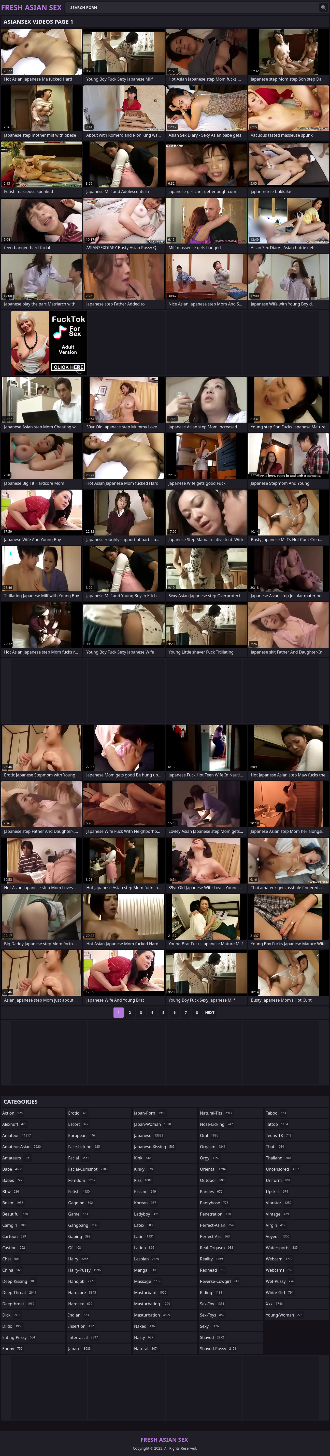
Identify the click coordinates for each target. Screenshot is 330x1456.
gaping (80, 1236)
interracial (83, 1337)
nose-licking (217, 1124)
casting (14, 1247)
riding (211, 1292)
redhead (213, 1270)
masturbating (152, 1304)
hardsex (81, 1304)
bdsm (13, 1203)
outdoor (213, 1180)
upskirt (277, 1191)
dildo (13, 1326)
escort (79, 1124)
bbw (11, 1191)
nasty (144, 1337)
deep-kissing (19, 1281)
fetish (79, 1191)
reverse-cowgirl (220, 1281)
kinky (144, 1169)
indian (79, 1315)
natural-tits (217, 1113)
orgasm (213, 1147)
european (82, 1135)
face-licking (84, 1147)
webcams (280, 1270)
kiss (143, 1180)
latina (144, 1247)
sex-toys (213, 1315)
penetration (216, 1214)
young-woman (285, 1315)
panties (212, 1191)
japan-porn (150, 1113)
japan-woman (153, 1124)
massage (148, 1281)
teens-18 (279, 1135)
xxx (275, 1304)
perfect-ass (215, 1236)
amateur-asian (22, 1147)
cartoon (14, 1236)
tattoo (277, 1124)
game (78, 1214)
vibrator (279, 1203)
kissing (145, 1191)
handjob (82, 1281)
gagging (81, 1203)
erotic (78, 1113)
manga (145, 1270)
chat (11, 1259)
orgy (210, 1158)
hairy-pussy (85, 1270)
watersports (282, 1247)
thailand (279, 1158)
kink (143, 1158)
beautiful (15, 1214)
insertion (81, 1326)
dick (12, 1315)
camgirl (14, 1225)
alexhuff (15, 1124)
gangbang (84, 1225)
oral (210, 1135)
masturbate (151, 1292)
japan (80, 1348)
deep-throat (19, 1292)
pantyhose (215, 1203)
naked (145, 1326)
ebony (13, 1348)
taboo (276, 1113)
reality (212, 1259)
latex (144, 1225)
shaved (212, 1337)
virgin (276, 1225)
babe (12, 1169)
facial (79, 1158)
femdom (82, 1180)
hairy (79, 1259)
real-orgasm (217, 1247)
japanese (149, 1135)
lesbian (147, 1259)
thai (275, 1147)
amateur (17, 1135)
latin (144, 1236)
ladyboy (147, 1214)
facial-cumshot (88, 1169)
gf (75, 1247)
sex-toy (212, 1304)
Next (209, 1012)
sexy (210, 1326)
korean (145, 1203)
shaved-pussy (218, 1348)
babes (13, 1180)
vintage (278, 1214)
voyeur (278, 1236)
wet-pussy (280, 1281)
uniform (278, 1180)
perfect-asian (217, 1225)
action (13, 1113)
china (12, 1270)
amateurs (17, 1158)
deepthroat (19, 1304)
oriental (213, 1169)
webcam (280, 1259)
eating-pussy (19, 1337)
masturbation (152, 1315)
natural (147, 1348)
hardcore (82, 1292)
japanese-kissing (155, 1147)
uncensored (283, 1169)
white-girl (280, 1292)
